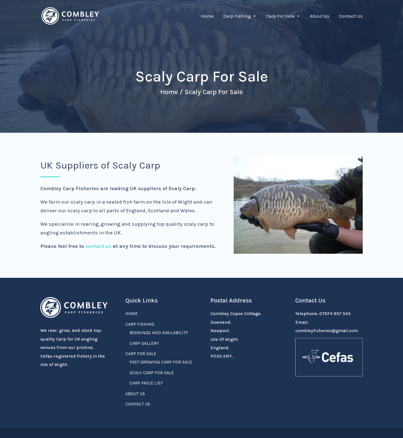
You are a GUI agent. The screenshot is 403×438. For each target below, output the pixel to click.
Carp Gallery (144, 343)
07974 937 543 (335, 313)
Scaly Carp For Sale (152, 372)
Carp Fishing (237, 16)
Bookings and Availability (159, 332)
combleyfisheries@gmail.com (326, 330)
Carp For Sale (280, 16)
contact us (98, 246)
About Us (319, 16)
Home (207, 16)
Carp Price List (146, 383)
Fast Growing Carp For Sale (161, 362)
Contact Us (351, 16)
